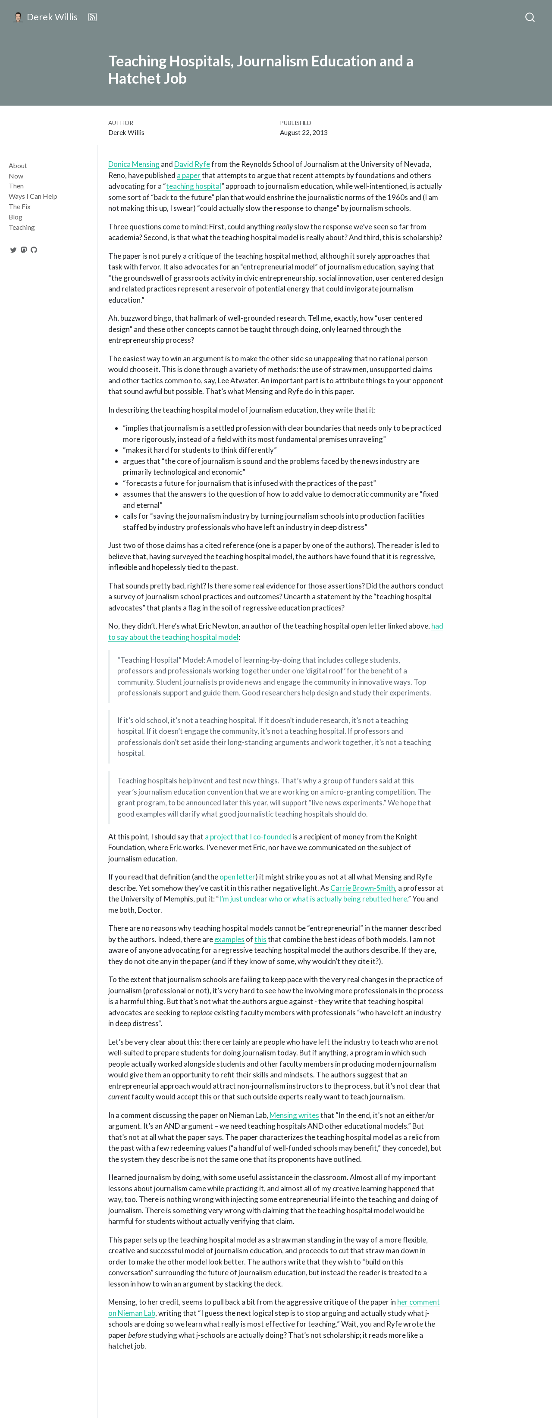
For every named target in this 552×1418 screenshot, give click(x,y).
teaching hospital (193, 186)
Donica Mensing (134, 164)
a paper (189, 175)
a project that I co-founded (248, 836)
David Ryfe (192, 164)
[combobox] (530, 17)
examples (229, 939)
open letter (237, 876)
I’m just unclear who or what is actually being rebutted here (313, 898)
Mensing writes (294, 1115)
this (260, 939)
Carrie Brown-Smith (362, 887)
